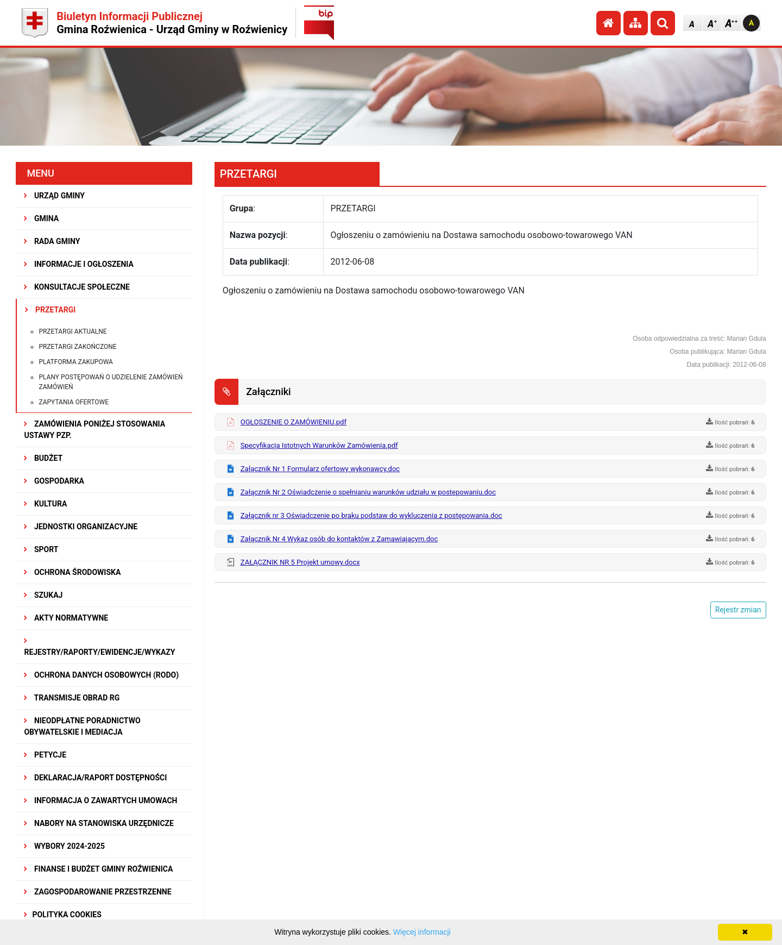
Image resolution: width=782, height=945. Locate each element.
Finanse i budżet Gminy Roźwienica (98, 869)
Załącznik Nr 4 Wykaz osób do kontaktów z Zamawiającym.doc (339, 539)
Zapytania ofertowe (74, 402)
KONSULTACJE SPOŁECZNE (77, 287)
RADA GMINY (52, 241)
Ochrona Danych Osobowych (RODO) (101, 675)
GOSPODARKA (54, 481)
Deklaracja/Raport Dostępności (95, 777)
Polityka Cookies (62, 914)
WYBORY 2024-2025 (64, 846)
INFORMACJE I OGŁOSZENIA (78, 264)
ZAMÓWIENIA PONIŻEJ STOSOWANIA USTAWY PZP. (94, 430)
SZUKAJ (43, 595)
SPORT (41, 549)
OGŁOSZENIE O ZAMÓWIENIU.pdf (293, 422)
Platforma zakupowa (76, 362)
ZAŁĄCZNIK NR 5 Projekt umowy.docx (300, 562)
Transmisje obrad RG (71, 697)
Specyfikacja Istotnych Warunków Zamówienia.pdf (319, 445)
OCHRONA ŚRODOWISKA (72, 572)
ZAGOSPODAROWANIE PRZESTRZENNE (97, 891)
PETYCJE (45, 754)
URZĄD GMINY (54, 195)
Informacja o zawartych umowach (100, 800)
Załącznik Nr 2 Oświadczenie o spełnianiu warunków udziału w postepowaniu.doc (368, 492)
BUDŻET (43, 458)
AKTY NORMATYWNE (66, 618)
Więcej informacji (422, 932)
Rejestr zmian (738, 609)
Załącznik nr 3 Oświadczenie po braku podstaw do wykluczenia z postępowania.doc (371, 515)
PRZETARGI (50, 309)
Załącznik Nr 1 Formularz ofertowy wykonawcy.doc (320, 469)
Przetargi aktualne (72, 331)
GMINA (41, 218)
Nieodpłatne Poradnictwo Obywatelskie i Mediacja (82, 726)
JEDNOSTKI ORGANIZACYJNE (80, 526)
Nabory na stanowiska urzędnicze (99, 823)
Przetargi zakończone (77, 347)
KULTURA (45, 503)
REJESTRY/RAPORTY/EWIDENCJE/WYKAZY (99, 646)
